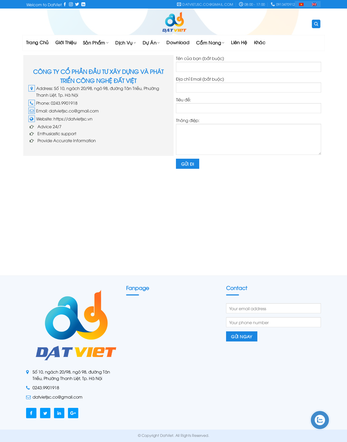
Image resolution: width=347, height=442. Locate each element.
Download (177, 42)
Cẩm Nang (210, 42)
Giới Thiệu (65, 42)
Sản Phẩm (96, 42)
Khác (259, 42)
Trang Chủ (37, 42)
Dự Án (151, 42)
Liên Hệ (239, 42)
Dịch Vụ (125, 42)
